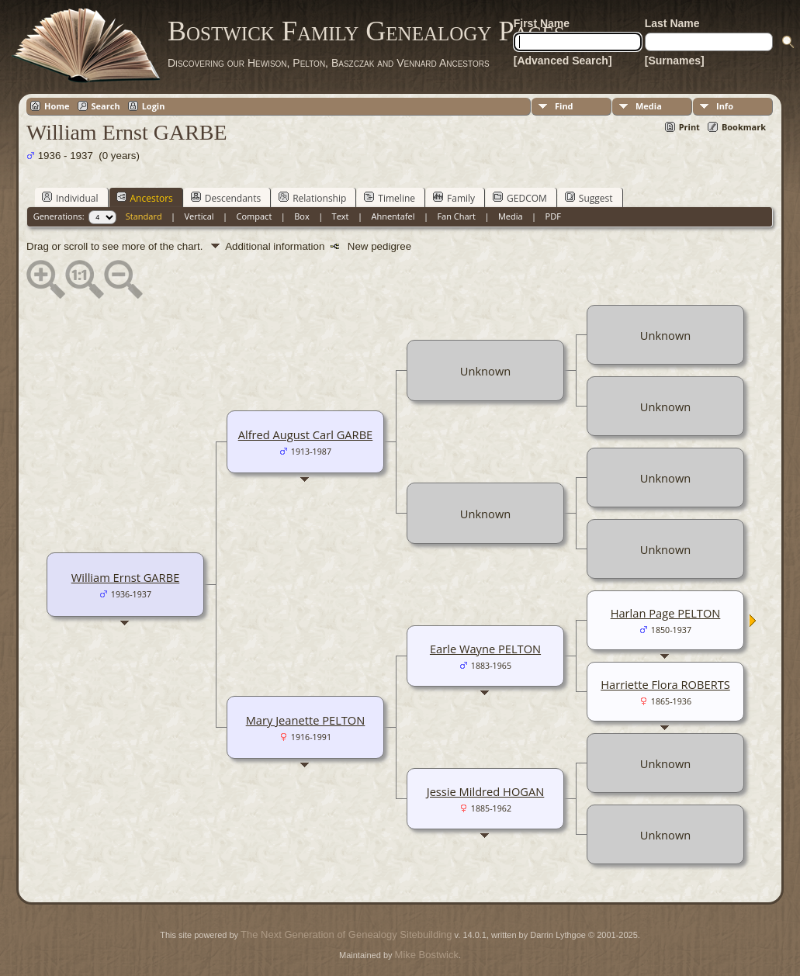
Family (454, 198)
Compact (254, 216)
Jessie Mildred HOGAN (486, 791)
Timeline (389, 198)
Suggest (589, 198)
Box (301, 216)
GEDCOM (520, 198)
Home (57, 106)
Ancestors (144, 198)
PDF (553, 216)
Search (106, 106)
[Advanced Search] (563, 60)
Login (153, 106)
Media (648, 106)
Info (724, 106)
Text (340, 216)
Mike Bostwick (427, 954)
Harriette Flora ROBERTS (665, 684)
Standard (144, 216)
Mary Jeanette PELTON (305, 720)
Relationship (312, 198)
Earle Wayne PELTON (485, 648)
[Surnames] (675, 60)
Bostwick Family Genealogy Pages (366, 31)
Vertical (199, 216)
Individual (70, 198)
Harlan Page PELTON (666, 613)
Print (689, 127)
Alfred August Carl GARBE (305, 434)
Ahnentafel (392, 216)
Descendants (226, 198)
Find (564, 106)
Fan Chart (456, 216)
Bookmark (744, 127)
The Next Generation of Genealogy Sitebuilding (346, 934)
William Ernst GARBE (125, 577)
